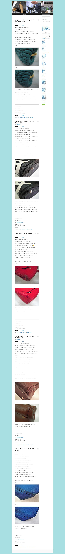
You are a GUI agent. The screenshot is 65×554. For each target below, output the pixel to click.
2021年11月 (43, 87)
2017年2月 (43, 95)
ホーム (16, 14)
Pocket (23, 25)
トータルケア (44, 54)
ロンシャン (43, 69)
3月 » (48, 38)
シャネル (19, 229)
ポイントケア (44, 63)
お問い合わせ (24, 14)
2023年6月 (43, 84)
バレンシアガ (44, 56)
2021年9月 (43, 89)
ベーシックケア (44, 61)
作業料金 (43, 70)
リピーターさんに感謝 (45, 28)
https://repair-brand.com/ (20, 222)
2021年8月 (43, 90)
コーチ (18, 332)
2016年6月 (43, 102)
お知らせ (43, 43)
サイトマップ (19, 14)
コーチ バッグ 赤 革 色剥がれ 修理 (25, 233)
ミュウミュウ (22, 117)
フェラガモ (43, 58)
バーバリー (43, 57)
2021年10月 (43, 88)
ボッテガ (43, 62)
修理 (24, 117)
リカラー (24, 229)
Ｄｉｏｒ (43, 76)
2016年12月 (43, 97)
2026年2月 (43, 80)
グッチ (43, 48)
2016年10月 (43, 99)
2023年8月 (43, 82)
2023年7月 (43, 83)
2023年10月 (43, 81)
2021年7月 (43, 91)
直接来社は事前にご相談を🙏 (46, 27)
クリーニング (44, 46)
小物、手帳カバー (27, 117)
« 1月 (44, 38)
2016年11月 (43, 98)
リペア (26, 229)
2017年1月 (43, 96)
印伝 (42, 72)
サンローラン (44, 50)
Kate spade (43, 42)
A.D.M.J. (43, 41)
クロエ (43, 47)
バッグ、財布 (19, 117)
